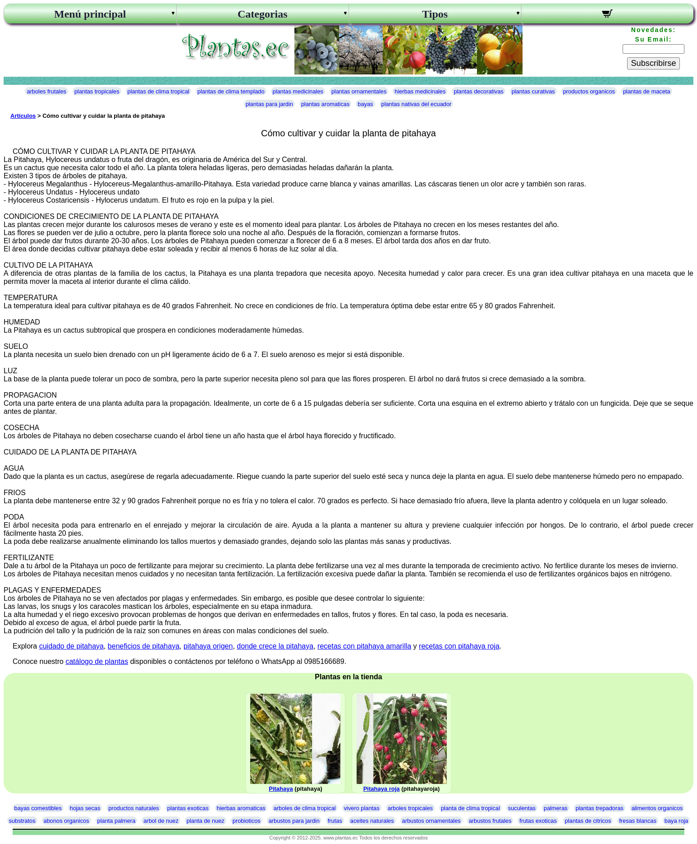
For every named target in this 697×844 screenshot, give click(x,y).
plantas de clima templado (231, 91)
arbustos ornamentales (431, 820)
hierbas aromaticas (241, 808)
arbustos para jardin (294, 820)
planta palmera (116, 820)
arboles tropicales (410, 808)
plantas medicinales (298, 91)
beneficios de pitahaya (143, 646)
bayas (365, 104)
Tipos (435, 14)
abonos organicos (66, 820)
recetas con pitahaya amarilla (364, 646)
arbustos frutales (490, 820)
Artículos (23, 115)
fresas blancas (637, 820)
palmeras (556, 808)
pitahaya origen (208, 646)
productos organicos (589, 91)
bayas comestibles (38, 808)
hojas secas (85, 808)
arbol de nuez (161, 820)
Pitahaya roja (381, 788)
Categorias (263, 14)
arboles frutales (46, 91)
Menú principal (90, 14)
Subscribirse (653, 63)
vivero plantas (362, 808)
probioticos (247, 820)
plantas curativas (533, 91)
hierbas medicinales (419, 91)
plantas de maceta (646, 91)
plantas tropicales (96, 91)
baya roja (676, 820)
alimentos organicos (657, 808)
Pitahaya (281, 788)
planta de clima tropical (470, 808)
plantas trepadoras (600, 808)
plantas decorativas (478, 91)
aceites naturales (372, 820)
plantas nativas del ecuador (416, 104)
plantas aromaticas (325, 104)
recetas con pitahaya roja (459, 646)
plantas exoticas (188, 808)
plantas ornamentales (358, 91)
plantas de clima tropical (158, 91)
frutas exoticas (538, 820)
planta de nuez (206, 820)
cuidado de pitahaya (71, 646)
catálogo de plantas (96, 661)
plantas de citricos (588, 820)
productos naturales (133, 808)
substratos (22, 820)
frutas (335, 820)
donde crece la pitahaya (275, 646)
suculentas (522, 808)
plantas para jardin (269, 104)
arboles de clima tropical (305, 808)
